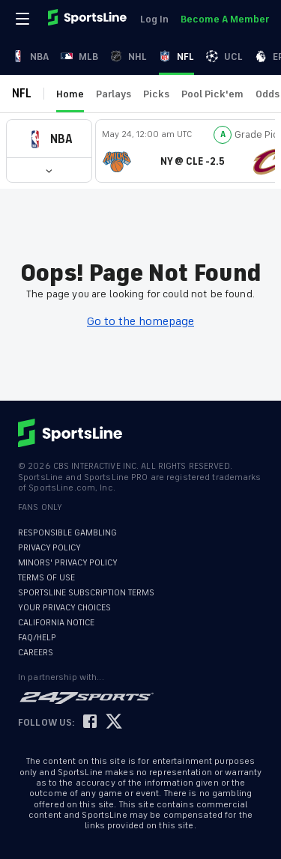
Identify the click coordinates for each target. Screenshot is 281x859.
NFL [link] (176, 56)
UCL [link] (224, 56)
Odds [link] (268, 94)
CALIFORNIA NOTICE (56, 622)
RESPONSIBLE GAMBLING (67, 532)
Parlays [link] (113, 94)
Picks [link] (156, 94)
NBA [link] (30, 56)
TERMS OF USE (46, 577)
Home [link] (70, 94)
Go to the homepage (140, 321)
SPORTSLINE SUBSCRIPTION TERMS (86, 592)
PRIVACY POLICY (49, 547)
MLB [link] (79, 56)
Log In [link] (154, 19)
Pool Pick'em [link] (212, 94)
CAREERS (35, 652)
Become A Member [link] (225, 19)
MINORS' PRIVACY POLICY (68, 562)
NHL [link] (128, 56)
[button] (49, 139)
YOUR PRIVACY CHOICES (64, 607)
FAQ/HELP (37, 637)
